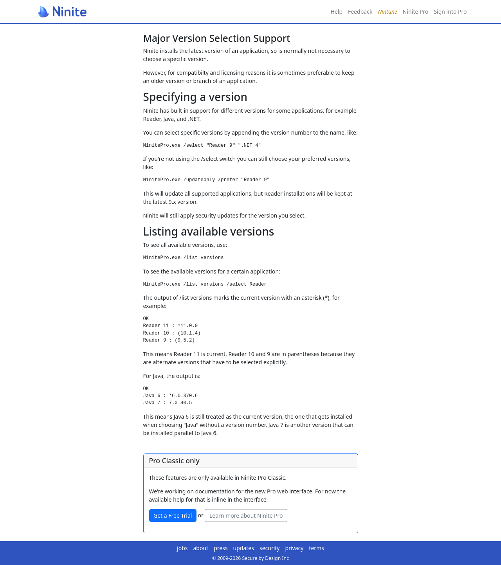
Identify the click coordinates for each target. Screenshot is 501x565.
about (201, 548)
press (220, 548)
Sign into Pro (450, 11)
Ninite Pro (416, 11)
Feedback (360, 11)
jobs (182, 548)
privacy (294, 548)
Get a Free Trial (172, 515)
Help (337, 11)
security (270, 548)
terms (316, 548)
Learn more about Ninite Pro (246, 515)
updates (243, 548)
